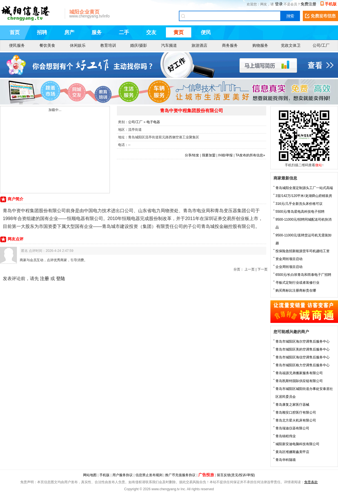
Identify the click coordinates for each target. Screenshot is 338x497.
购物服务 (260, 45)
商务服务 (230, 45)
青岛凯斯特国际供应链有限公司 (299, 381)
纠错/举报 (225, 155)
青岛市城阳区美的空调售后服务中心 (302, 349)
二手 (124, 32)
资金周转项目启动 (289, 259)
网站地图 (90, 475)
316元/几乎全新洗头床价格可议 (299, 204)
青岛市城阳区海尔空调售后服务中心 (302, 341)
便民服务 (17, 45)
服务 (97, 32)
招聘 (42, 32)
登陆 (60, 278)
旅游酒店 (199, 45)
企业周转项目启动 (289, 267)
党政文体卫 (291, 45)
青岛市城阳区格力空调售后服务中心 (302, 365)
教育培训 (108, 45)
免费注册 (308, 4)
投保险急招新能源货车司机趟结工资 (302, 251)
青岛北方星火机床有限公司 (295, 420)
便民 (206, 32)
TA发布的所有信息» (250, 155)
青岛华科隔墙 (285, 460)
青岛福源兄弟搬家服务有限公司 (299, 373)
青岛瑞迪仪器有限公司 (292, 428)
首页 (15, 32)
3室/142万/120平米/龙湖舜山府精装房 (303, 196)
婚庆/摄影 (138, 45)
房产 (69, 32)
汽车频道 (169, 45)
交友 (151, 32)
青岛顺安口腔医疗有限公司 (295, 412)
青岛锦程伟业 (285, 436)
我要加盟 (208, 155)
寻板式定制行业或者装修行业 (297, 283)
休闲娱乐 (78, 45)
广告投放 (206, 474)
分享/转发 (192, 155)
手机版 (331, 4)
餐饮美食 (47, 45)
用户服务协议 (122, 475)
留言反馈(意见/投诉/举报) (236, 475)
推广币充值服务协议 (180, 475)
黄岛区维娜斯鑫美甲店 (292, 452)
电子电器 (153, 122)
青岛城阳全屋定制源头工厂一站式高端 (304, 188)
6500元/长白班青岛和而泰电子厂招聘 (303, 275)
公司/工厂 (321, 45)
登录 (279, 4)
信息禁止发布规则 (149, 475)
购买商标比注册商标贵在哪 (295, 290)
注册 (44, 278)
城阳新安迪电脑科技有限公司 (297, 444)
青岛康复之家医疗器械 (292, 405)
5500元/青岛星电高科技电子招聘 (299, 212)
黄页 (179, 32)
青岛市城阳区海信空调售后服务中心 (302, 357)
